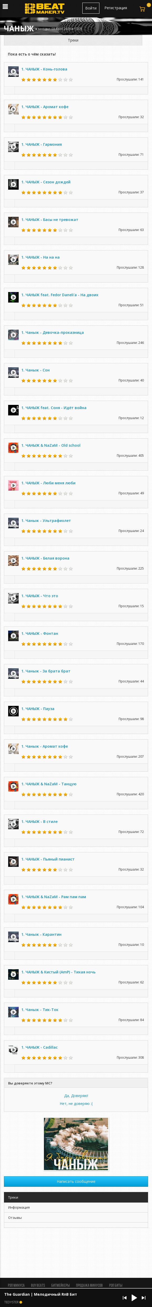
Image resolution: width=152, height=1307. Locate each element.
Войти (91, 8)
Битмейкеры (60, 1286)
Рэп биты (115, 1286)
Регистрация (115, 7)
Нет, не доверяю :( (76, 1103)
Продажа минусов (89, 1286)
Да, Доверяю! (76, 1095)
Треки (73, 40)
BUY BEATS (38, 1286)
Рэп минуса (16, 1286)
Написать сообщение (76, 1181)
